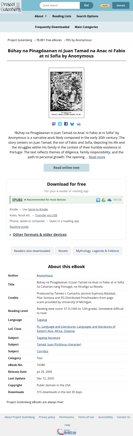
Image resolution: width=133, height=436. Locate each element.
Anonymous (45, 275)
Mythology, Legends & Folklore (97, 251)
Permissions (66, 417)
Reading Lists (61, 16)
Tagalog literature (48, 338)
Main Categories (86, 27)
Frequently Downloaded (52, 27)
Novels (63, 251)
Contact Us (123, 417)
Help (67, 425)
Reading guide (19, 227)
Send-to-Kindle (38, 209)
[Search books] (60, 5)
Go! (86, 5)
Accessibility (105, 417)
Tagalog (42, 320)
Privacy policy (47, 417)
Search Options (87, 16)
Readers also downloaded (32, 251)
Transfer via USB (46, 215)
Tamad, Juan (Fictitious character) (59, 344)
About (41, 16)
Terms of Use (86, 417)
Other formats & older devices (40, 234)
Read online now (66, 168)
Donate (121, 5)
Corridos (42, 351)
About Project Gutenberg (20, 417)
